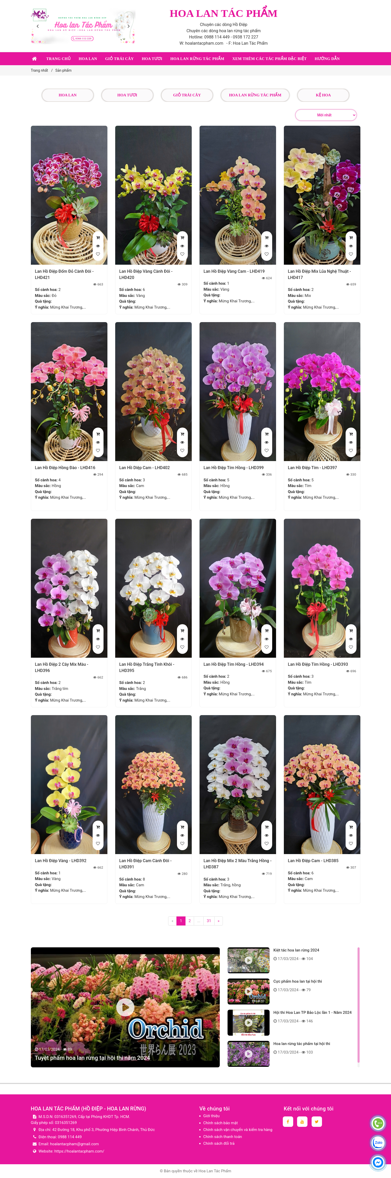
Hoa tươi (127, 95)
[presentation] (38, 26)
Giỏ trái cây (187, 95)
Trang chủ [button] (58, 59)
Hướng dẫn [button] (327, 59)
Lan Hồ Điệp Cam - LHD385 (313, 860)
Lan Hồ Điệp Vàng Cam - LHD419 (234, 271)
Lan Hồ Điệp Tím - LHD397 (312, 467)
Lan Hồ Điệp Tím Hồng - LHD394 (234, 664)
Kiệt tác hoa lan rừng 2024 (296, 950)
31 (209, 921)
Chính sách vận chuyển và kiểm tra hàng (237, 1129)
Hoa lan (68, 95)
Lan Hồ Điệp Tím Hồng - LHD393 (318, 664)
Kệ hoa (323, 95)
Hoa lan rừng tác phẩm (255, 95)
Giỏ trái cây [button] (119, 59)
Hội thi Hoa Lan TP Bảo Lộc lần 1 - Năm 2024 (312, 1012)
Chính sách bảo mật (220, 1123)
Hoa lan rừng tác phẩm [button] (197, 59)
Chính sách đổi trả (219, 1143)
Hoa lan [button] (88, 59)
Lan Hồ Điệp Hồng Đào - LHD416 (65, 467)
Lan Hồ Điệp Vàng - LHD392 (61, 860)
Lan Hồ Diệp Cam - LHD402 (144, 467)
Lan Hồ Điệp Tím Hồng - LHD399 (234, 467)
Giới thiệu (211, 1116)
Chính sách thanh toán (222, 1136)
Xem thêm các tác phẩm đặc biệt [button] (269, 59)
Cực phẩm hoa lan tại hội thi (297, 981)
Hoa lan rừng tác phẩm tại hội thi (301, 1043)
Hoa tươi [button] (152, 59)
